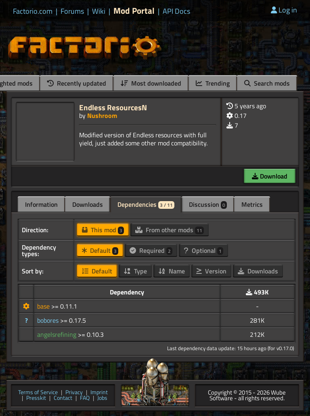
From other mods (169, 230)
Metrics (252, 204)
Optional (203, 250)
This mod (103, 230)
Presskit (36, 398)
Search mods (267, 83)
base (44, 306)
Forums (72, 11)
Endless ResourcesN (113, 107)
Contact (63, 398)
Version (211, 271)
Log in (284, 9)
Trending (213, 83)
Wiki (98, 11)
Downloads (87, 204)
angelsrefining (57, 334)
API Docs (176, 11)
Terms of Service (38, 393)
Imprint (99, 393)
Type (135, 271)
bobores (48, 320)
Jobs (102, 398)
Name (171, 271)
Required (151, 250)
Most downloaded (151, 83)
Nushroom (102, 115)
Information (41, 204)
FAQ (85, 398)
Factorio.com (32, 11)
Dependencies (145, 204)
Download (269, 176)
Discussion (208, 204)
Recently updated (76, 83)
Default (100, 250)
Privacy (74, 393)
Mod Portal (134, 10)
